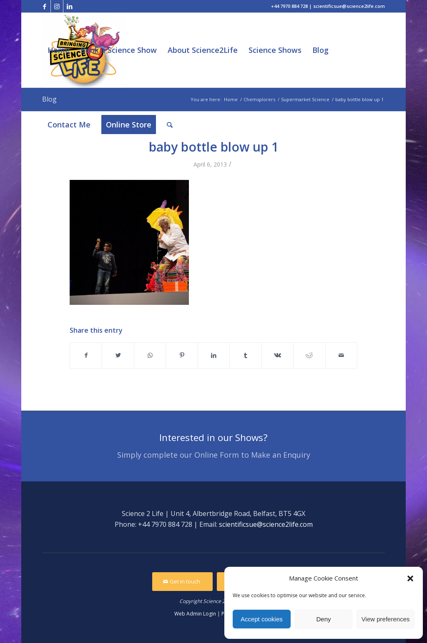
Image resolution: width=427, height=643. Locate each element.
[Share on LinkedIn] (213, 355)
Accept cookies (262, 619)
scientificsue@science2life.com (266, 524)
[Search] (169, 124)
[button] (410, 578)
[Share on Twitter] (117, 355)
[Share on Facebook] (86, 355)
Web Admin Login (195, 613)
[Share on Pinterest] (181, 355)
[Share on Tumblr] (245, 355)
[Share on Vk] (277, 355)
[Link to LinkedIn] (69, 6)
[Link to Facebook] (44, 6)
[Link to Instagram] (57, 6)
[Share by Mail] (341, 355)
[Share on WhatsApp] (150, 355)
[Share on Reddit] (309, 355)
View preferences (386, 619)
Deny (323, 619)
